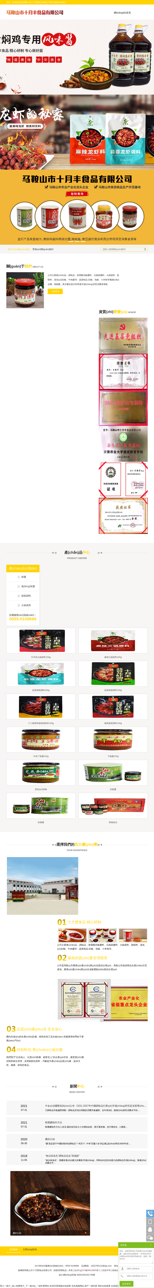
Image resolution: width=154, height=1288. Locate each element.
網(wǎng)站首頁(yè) (122, 17)
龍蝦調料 (26, 596)
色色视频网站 (77, 1286)
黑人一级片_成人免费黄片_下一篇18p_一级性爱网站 (24, 1286)
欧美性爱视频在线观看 (60, 1286)
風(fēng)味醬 (28, 586)
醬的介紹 (50, 1139)
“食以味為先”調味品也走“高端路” (62, 1156)
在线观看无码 (117, 1286)
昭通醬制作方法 (53, 1122)
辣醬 (23, 577)
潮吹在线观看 (104, 1286)
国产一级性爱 (91, 1286)
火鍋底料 (26, 605)
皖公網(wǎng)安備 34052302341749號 (77, 1275)
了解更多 (55, 291)
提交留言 (126, 1284)
